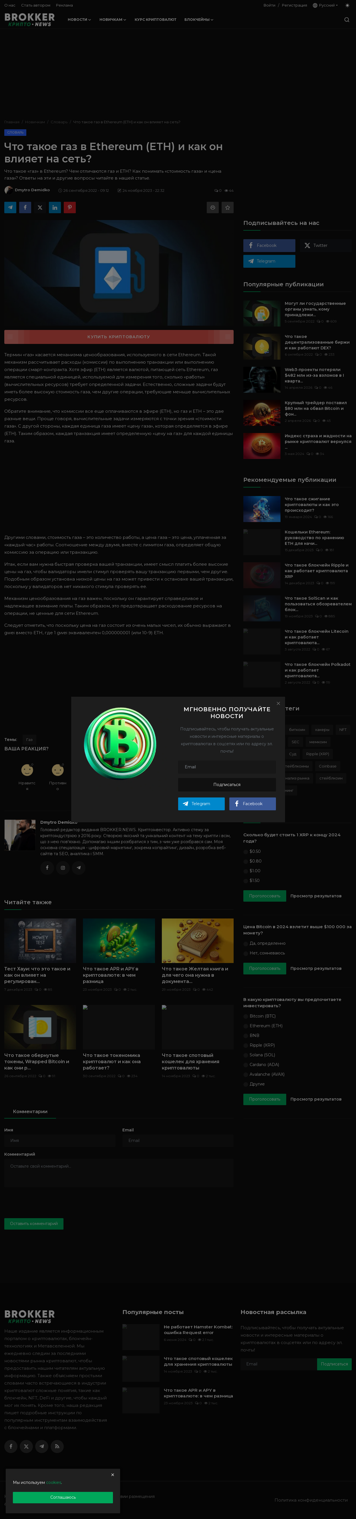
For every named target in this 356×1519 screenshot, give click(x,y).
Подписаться (226, 784)
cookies (53, 1482)
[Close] (278, 703)
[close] (112, 1475)
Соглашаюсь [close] (63, 1497)
